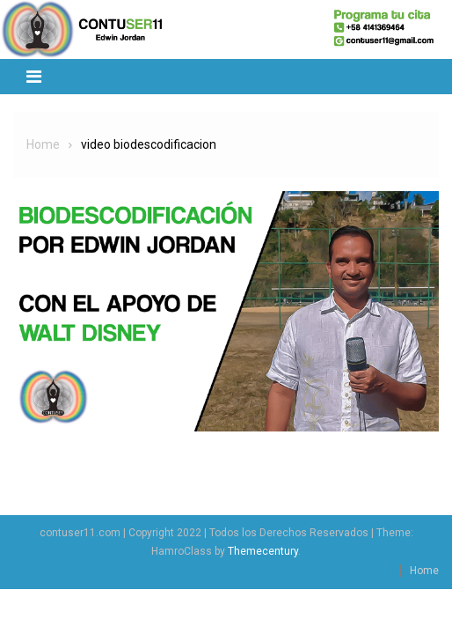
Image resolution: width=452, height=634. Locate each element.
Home (424, 570)
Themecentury (263, 551)
